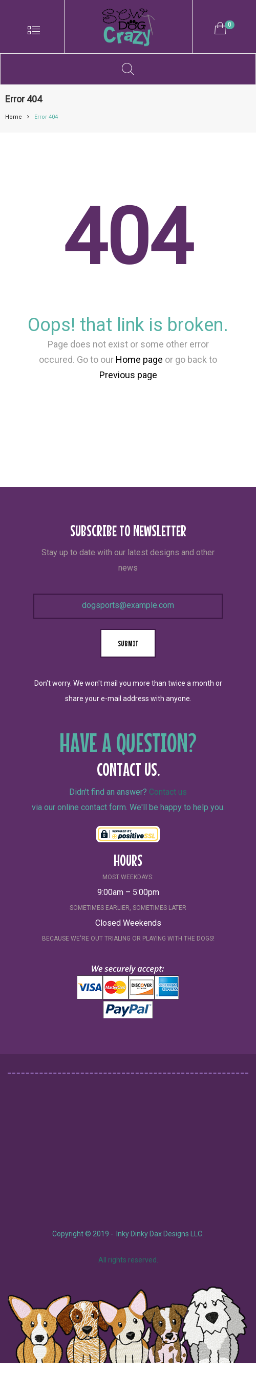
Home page (139, 359)
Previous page (128, 374)
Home (13, 117)
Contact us (168, 792)
